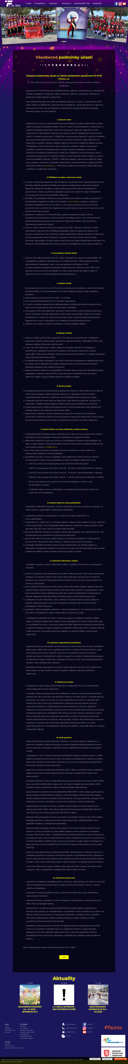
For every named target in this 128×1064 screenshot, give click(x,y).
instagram (88, 1028)
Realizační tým (10, 1046)
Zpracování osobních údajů (14, 1048)
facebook (88, 1024)
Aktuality (64, 978)
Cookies (66, 1036)
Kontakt (7, 1044)
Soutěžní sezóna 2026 (27, 1032)
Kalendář (23, 1026)
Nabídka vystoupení (26, 1030)
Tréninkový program (26, 1038)
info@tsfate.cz (51, 447)
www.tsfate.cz (49, 166)
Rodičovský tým (10, 1030)
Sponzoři (8, 1032)
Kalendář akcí (24, 1034)
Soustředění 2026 (25, 1036)
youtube (87, 1032)
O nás (7, 1026)
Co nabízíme (24, 1028)
